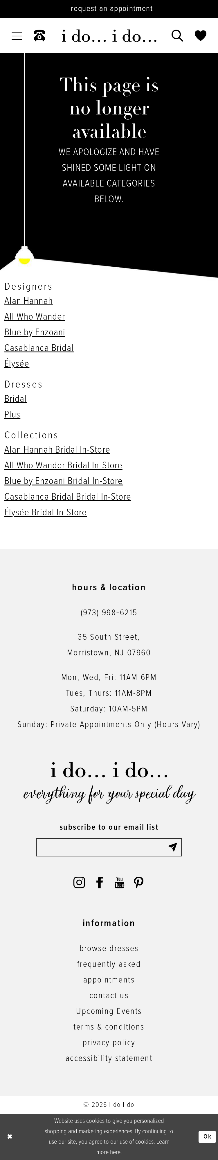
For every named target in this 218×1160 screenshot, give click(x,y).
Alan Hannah (28, 301)
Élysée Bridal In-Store (45, 512)
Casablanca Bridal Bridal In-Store (67, 497)
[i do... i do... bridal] (109, 35)
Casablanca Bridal (39, 348)
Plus (12, 414)
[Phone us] (39, 35)
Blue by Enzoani (34, 332)
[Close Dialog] (10, 1137)
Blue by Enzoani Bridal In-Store (63, 481)
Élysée (16, 364)
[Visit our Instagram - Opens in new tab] (79, 882)
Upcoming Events (109, 1011)
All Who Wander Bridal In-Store (63, 465)
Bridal (15, 399)
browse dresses (109, 949)
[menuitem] (17, 35)
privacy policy (109, 1043)
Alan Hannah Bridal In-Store (57, 450)
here (115, 1152)
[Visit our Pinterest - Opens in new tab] (139, 882)
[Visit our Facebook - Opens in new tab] (99, 882)
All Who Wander (34, 317)
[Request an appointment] (109, 9)
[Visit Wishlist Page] (200, 35)
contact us (109, 996)
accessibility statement (109, 1058)
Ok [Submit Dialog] (207, 1136)
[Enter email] (109, 847)
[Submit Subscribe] (174, 847)
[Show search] (177, 35)
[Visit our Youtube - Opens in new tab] (119, 882)
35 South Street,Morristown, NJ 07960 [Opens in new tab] (109, 645)
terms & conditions (108, 1027)
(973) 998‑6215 (109, 613)
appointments (109, 980)
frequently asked (109, 964)
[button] (17, 35)
